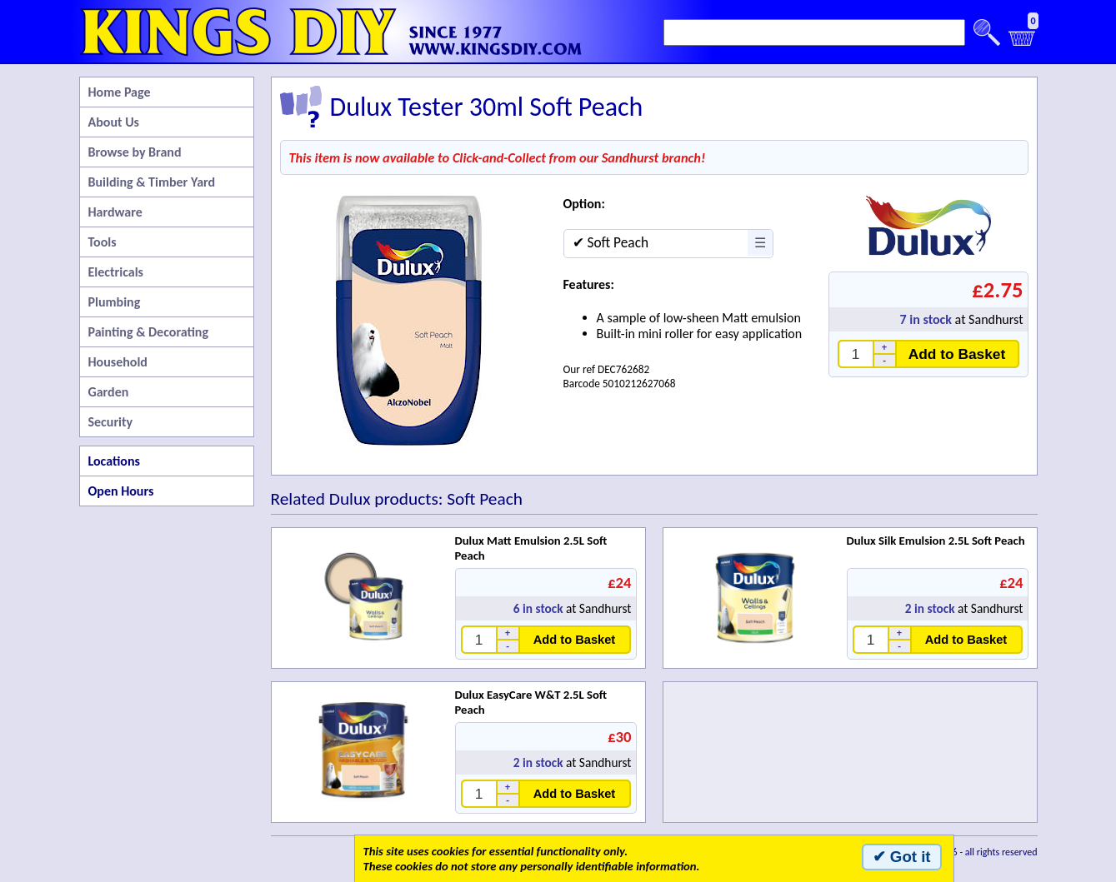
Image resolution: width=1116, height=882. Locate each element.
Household (118, 362)
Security (110, 422)
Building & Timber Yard (152, 182)
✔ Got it (901, 856)
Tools (102, 242)
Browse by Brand (135, 152)
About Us (113, 122)
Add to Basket (957, 354)
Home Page (119, 92)
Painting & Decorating (148, 332)
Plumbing (114, 302)
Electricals (115, 272)
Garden (108, 392)
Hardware (115, 212)
